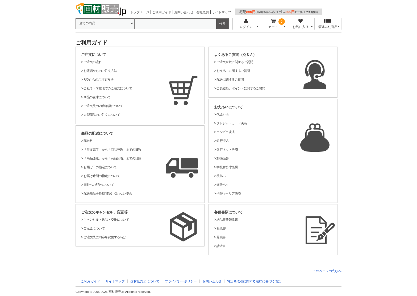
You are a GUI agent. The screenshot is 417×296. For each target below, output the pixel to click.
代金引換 (222, 114)
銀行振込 (222, 141)
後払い (221, 176)
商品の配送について (97, 133)
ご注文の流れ (93, 62)
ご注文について (93, 54)
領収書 (221, 228)
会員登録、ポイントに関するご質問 (240, 88)
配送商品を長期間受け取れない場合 (108, 193)
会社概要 (202, 12)
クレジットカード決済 (231, 123)
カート (273, 24)
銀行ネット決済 (227, 149)
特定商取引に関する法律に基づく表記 (254, 281)
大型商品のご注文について (102, 115)
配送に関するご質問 (230, 79)
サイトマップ (221, 12)
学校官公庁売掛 (227, 167)
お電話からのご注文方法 (100, 71)
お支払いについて (228, 107)
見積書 (221, 237)
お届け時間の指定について (102, 176)
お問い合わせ (183, 12)
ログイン (245, 24)
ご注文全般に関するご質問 (234, 62)
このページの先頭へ (327, 271)
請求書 (221, 246)
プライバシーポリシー (181, 281)
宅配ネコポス (278, 12)
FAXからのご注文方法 (98, 79)
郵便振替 (222, 158)
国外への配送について (99, 185)
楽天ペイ (222, 185)
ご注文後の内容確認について (103, 106)
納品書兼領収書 (227, 219)
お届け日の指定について (100, 167)
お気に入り (300, 24)
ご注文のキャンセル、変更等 (104, 212)
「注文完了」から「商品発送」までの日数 (112, 149)
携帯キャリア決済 (228, 193)
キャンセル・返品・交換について (106, 219)
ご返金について (94, 228)
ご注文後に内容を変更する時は (105, 237)
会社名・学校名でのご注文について (108, 88)
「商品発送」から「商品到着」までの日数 (112, 158)
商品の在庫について (97, 97)
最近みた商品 (327, 24)
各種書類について (228, 212)
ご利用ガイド (161, 12)
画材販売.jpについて (144, 281)
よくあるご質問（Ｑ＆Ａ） (235, 54)
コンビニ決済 (225, 132)
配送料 (88, 141)
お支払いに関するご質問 (233, 71)
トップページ (139, 12)
